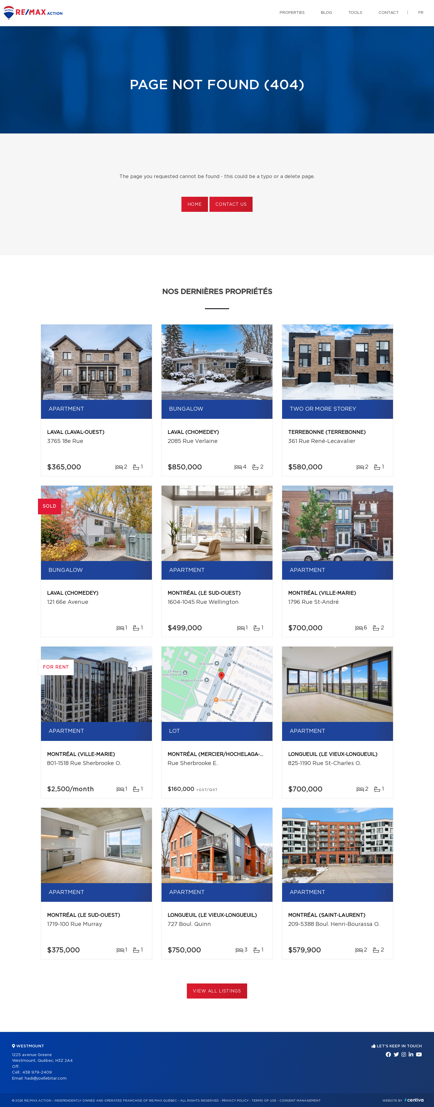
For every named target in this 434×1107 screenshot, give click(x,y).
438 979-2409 (37, 1072)
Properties (292, 13)
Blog (326, 13)
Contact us (231, 204)
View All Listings (217, 991)
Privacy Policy (235, 1100)
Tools (355, 13)
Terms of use (264, 1100)
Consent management (300, 1100)
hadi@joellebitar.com (46, 1078)
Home (194, 204)
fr (420, 13)
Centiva (414, 1100)
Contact (389, 13)
